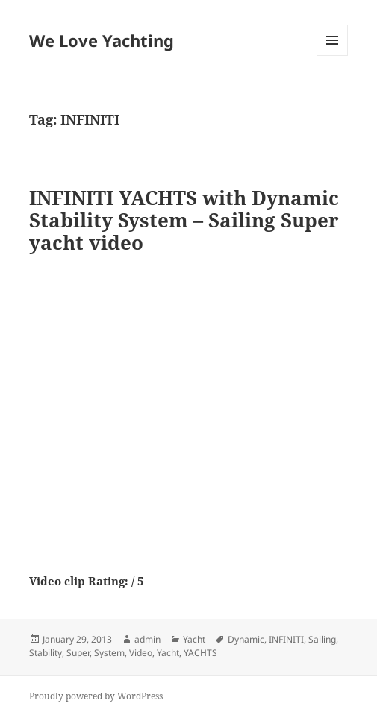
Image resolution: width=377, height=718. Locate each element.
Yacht (194, 639)
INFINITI (286, 639)
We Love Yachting (101, 40)
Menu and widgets (332, 55)
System (109, 652)
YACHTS (200, 652)
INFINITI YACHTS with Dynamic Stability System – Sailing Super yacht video (184, 220)
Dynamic (246, 639)
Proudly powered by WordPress (96, 696)
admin (147, 639)
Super (78, 652)
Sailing (322, 639)
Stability (45, 652)
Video (140, 652)
